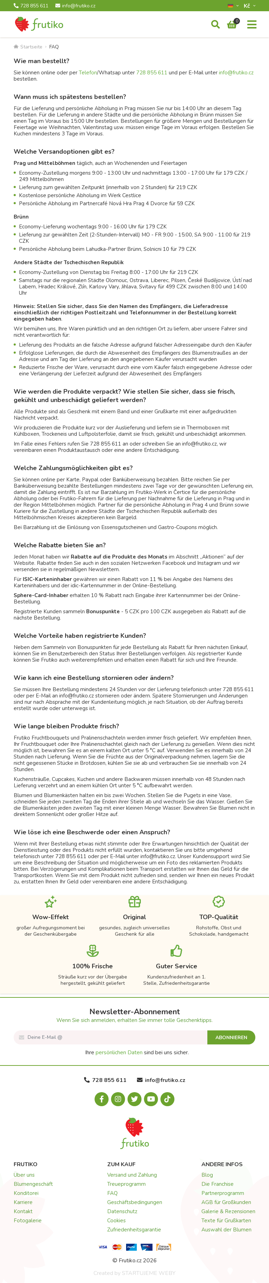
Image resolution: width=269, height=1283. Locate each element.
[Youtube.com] (151, 1099)
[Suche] (215, 25)
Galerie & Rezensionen (228, 1211)
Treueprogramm (126, 1184)
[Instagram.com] (118, 1099)
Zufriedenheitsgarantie (134, 1229)
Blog (207, 1174)
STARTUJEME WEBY (148, 1273)
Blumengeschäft (33, 1184)
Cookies (116, 1220)
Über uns (24, 1174)
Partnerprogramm (222, 1193)
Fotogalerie (28, 1220)
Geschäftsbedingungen (134, 1202)
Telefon (88, 72)
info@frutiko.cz (75, 6)
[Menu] (251, 25)
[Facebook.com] (102, 1099)
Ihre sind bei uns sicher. (137, 1052)
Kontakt (23, 1211)
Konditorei (26, 1193)
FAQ (112, 1193)
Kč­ (247, 5)
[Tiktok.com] (167, 1099)
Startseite (28, 47)
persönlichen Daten (119, 1052)
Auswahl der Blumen (226, 1229)
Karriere (23, 1202)
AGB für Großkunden (226, 1202)
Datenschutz (122, 1211)
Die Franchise (217, 1184)
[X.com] (134, 1099)
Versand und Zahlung (132, 1174)
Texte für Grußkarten (226, 1220)
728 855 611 (31, 6)
